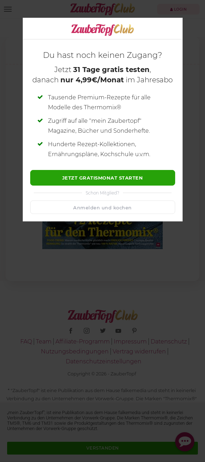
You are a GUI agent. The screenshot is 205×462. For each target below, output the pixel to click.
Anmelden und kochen (102, 207)
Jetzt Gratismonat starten (102, 178)
